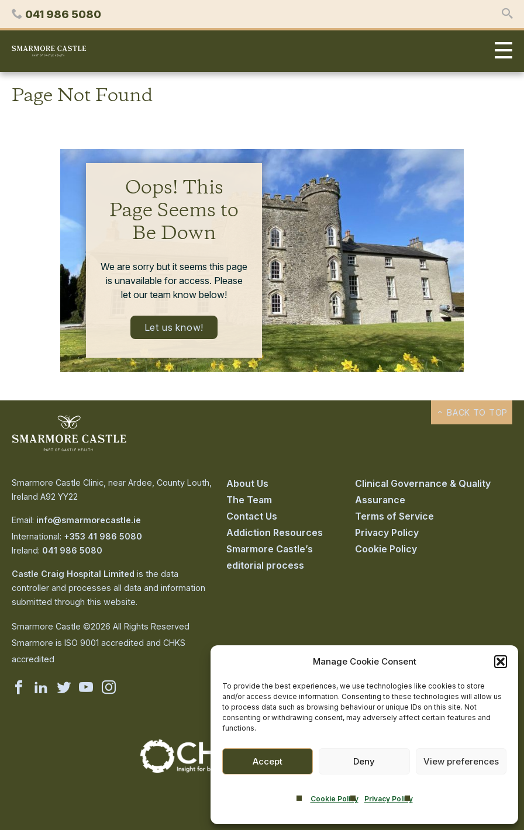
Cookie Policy (334, 798)
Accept (267, 761)
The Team (249, 500)
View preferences (461, 761)
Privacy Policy (388, 798)
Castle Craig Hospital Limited (73, 574)
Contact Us (251, 516)
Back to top (472, 412)
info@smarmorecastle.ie (88, 520)
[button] (500, 662)
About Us (247, 483)
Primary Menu (500, 51)
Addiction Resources (274, 532)
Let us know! (174, 327)
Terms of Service (394, 516)
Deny (364, 761)
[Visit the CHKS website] (197, 769)
